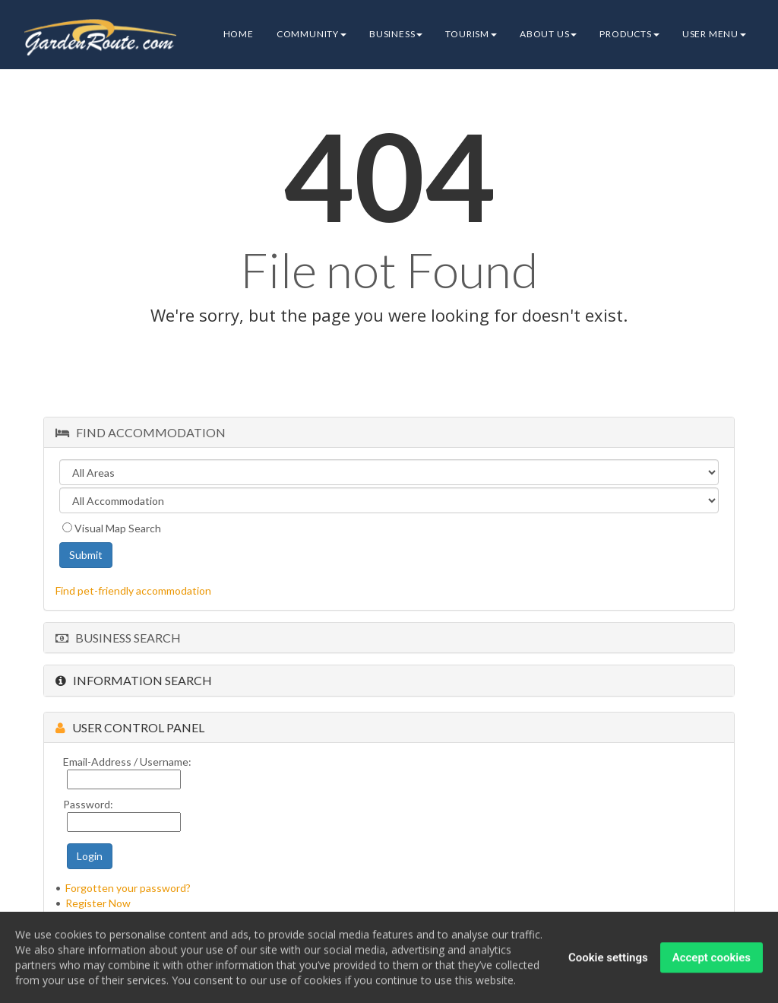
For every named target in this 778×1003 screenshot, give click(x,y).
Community (311, 34)
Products (629, 34)
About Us (548, 34)
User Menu (714, 34)
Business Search (118, 637)
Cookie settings (608, 959)
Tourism (471, 34)
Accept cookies (711, 959)
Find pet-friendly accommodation (133, 590)
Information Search (133, 680)
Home (238, 34)
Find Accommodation (140, 432)
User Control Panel (129, 727)
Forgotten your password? (128, 887)
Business (395, 34)
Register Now (98, 903)
